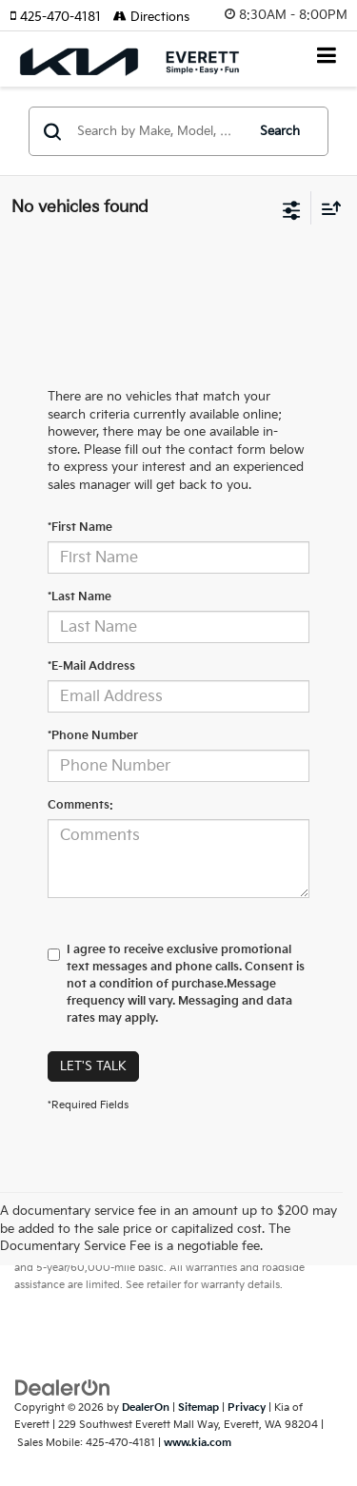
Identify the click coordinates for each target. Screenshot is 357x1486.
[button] (61, 17)
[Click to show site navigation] (327, 58)
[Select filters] (292, 208)
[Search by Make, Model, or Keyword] (158, 131)
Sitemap (198, 1407)
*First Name (80, 527)
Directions (151, 17)
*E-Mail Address (91, 666)
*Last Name (79, 597)
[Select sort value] (326, 208)
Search (280, 131)
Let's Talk (93, 1066)
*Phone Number (93, 736)
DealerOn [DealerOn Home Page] (145, 1407)
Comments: (80, 805)
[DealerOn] (62, 1387)
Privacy (247, 1407)
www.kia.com (197, 1443)
